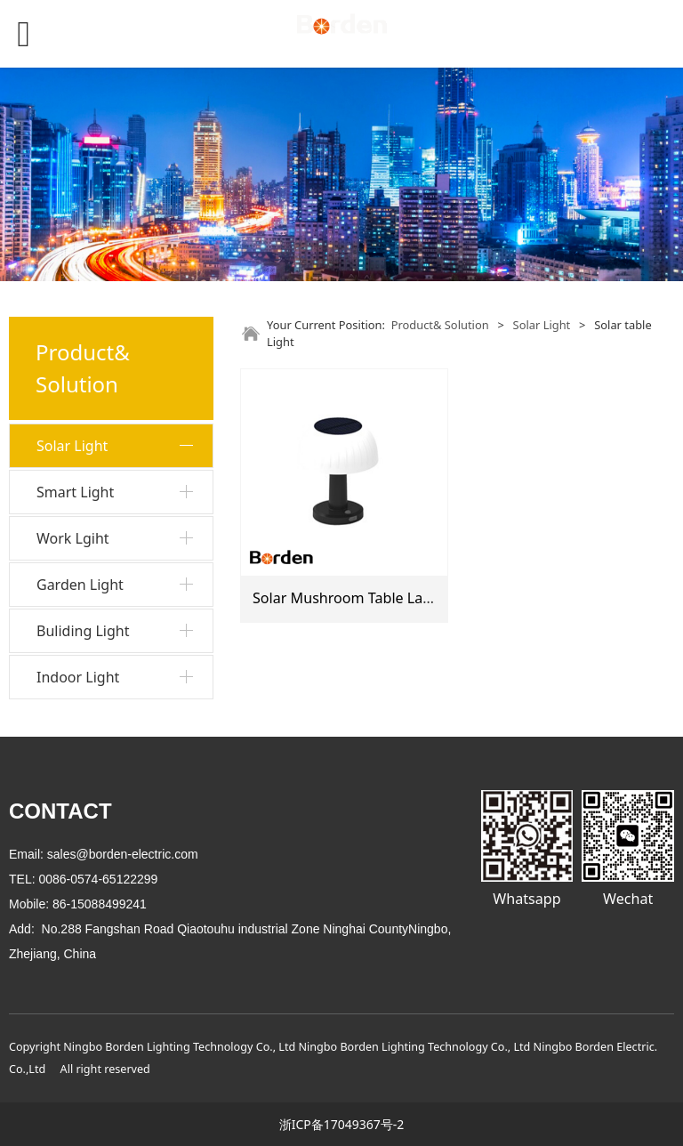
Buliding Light (82, 631)
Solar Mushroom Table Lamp (349, 598)
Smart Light (75, 492)
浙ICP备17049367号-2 (342, 1124)
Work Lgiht (72, 538)
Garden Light (80, 584)
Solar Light (72, 446)
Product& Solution (440, 325)
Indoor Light (77, 677)
